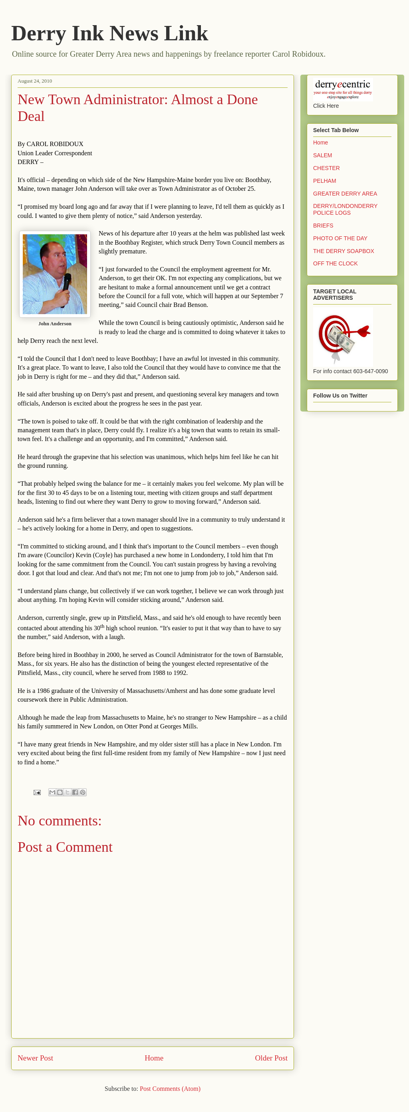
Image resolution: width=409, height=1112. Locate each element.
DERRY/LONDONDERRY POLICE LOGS (345, 209)
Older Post (271, 1058)
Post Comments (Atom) (170, 1088)
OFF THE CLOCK (335, 263)
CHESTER (326, 168)
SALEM (322, 155)
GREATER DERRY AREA (345, 193)
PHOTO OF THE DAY (340, 238)
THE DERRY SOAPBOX (343, 251)
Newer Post (35, 1058)
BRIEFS (323, 225)
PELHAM (324, 181)
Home (154, 1058)
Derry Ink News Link (109, 33)
